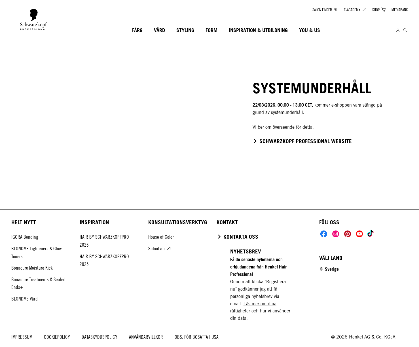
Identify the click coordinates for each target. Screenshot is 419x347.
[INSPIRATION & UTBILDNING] (258, 30)
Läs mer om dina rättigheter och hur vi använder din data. (260, 311)
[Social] (323, 233)
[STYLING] (185, 30)
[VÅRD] (159, 30)
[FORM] (211, 30)
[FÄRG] (137, 30)
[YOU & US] (309, 30)
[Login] (398, 30)
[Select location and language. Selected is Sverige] (329, 269)
